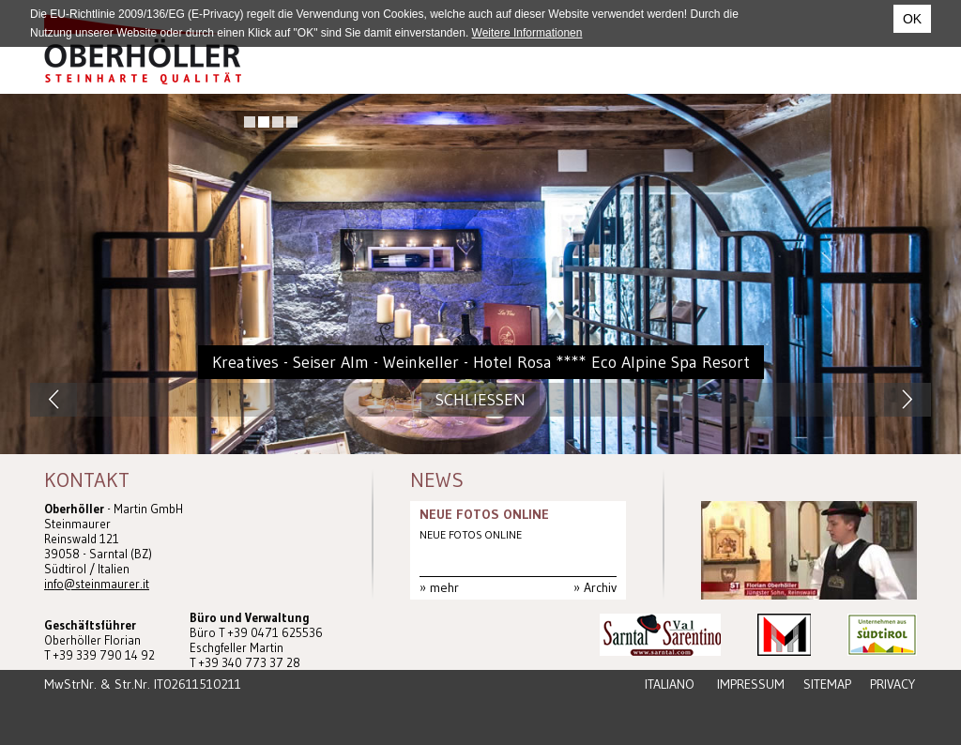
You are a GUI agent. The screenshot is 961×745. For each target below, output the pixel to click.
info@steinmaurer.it (96, 583)
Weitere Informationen (527, 32)
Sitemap (827, 684)
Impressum (751, 684)
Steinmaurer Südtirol (142, 49)
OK (912, 18)
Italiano (669, 684)
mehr (444, 587)
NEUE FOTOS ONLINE (484, 514)
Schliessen (480, 399)
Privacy (892, 684)
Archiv (600, 587)
